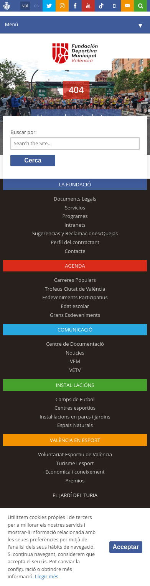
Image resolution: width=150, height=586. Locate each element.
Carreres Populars (75, 279)
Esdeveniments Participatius (74, 297)
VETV (75, 370)
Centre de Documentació (75, 343)
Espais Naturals (75, 425)
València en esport (75, 440)
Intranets (75, 224)
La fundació (75, 184)
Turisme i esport (75, 463)
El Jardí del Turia (75, 495)
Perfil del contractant (75, 242)
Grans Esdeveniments (75, 314)
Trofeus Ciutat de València (75, 288)
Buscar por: (23, 132)
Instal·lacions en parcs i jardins (75, 416)
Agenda (75, 265)
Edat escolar (75, 306)
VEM (75, 361)
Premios (75, 480)
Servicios (75, 207)
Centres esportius (75, 407)
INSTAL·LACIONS (75, 385)
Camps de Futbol (75, 399)
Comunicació (75, 329)
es (36, 5)
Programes (74, 216)
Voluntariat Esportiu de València (75, 454)
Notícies (75, 352)
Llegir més (46, 576)
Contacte (74, 251)
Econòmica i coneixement (75, 471)
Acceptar (126, 547)
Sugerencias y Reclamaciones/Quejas (75, 233)
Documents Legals (75, 198)
